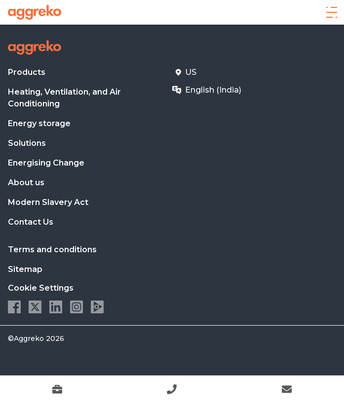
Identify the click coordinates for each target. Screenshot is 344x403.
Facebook (14, 307)
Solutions (27, 143)
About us (26, 182)
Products (26, 72)
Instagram (76, 307)
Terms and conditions (52, 249)
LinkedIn (55, 307)
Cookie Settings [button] (41, 288)
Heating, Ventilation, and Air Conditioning (64, 97)
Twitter (35, 307)
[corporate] (34, 12)
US (190, 72)
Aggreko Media (97, 307)
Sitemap (25, 269)
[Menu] (331, 12)
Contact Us (30, 222)
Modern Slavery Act (48, 202)
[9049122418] (172, 389)
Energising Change (46, 163)
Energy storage (39, 123)
